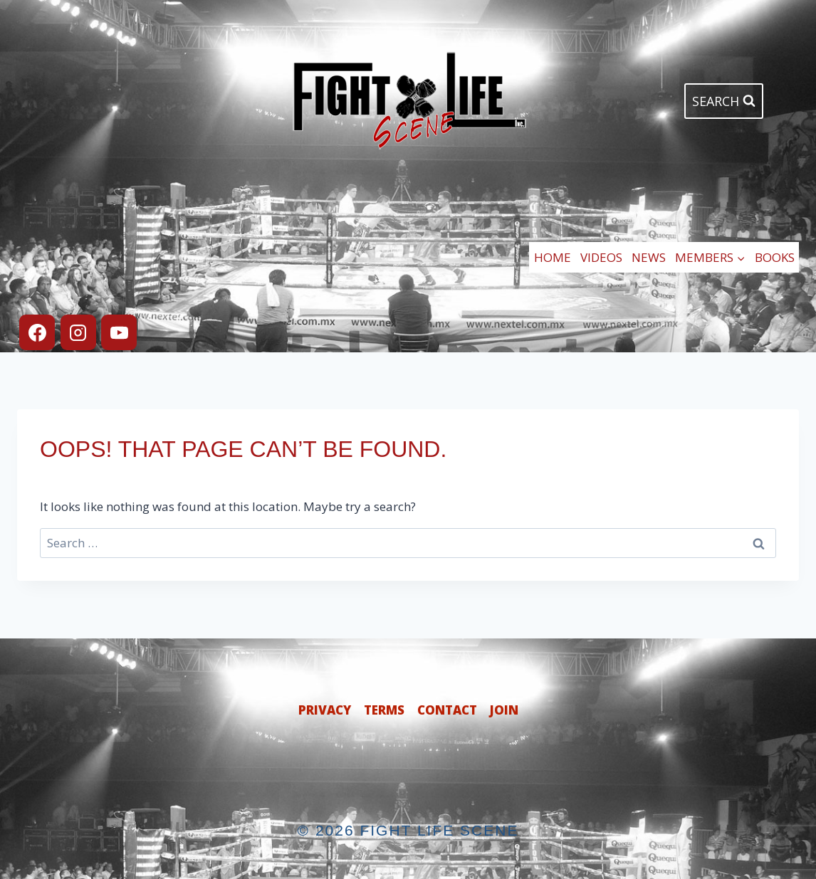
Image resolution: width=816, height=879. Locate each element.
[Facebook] (37, 332)
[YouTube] (119, 332)
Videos (601, 257)
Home (552, 257)
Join (504, 710)
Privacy (324, 710)
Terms (384, 710)
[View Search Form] (723, 101)
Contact (447, 710)
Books (775, 257)
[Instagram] (78, 332)
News (649, 257)
